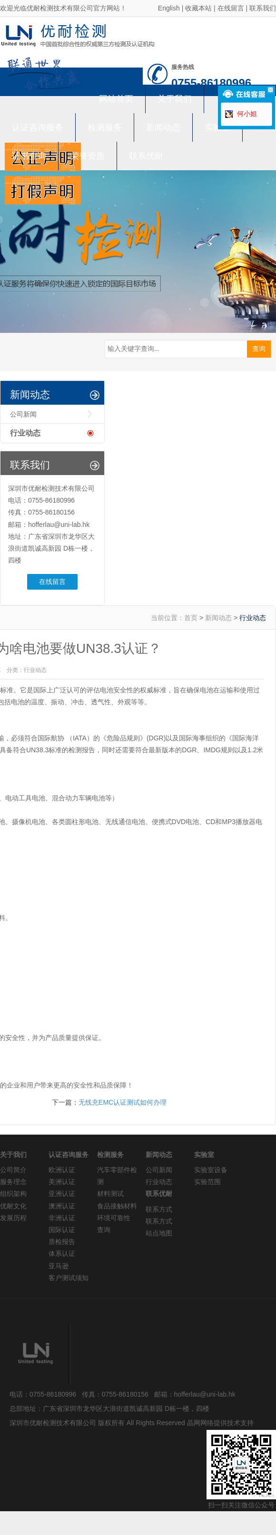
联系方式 (159, 1209)
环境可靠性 (113, 1218)
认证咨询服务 (37, 127)
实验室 (217, 127)
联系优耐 (146, 156)
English (169, 8)
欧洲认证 (62, 1170)
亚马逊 (59, 1266)
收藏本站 (198, 8)
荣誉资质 (87, 156)
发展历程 (13, 1218)
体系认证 (62, 1253)
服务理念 (13, 1181)
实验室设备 (210, 1170)
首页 (190, 618)
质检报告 (62, 1241)
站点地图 (159, 1233)
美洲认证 (62, 1181)
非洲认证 (62, 1218)
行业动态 (25, 433)
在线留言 (230, 8)
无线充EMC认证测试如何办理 (123, 1102)
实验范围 (207, 1181)
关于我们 (175, 99)
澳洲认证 (62, 1206)
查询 (103, 1230)
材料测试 (110, 1193)
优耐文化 (13, 1206)
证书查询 (29, 156)
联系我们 (262, 8)
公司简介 (13, 1170)
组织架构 (13, 1193)
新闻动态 (163, 127)
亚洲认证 (62, 1193)
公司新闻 (23, 414)
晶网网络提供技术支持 (220, 1423)
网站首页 (116, 99)
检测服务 (105, 127)
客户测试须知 (69, 1278)
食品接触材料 (117, 1206)
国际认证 (62, 1230)
